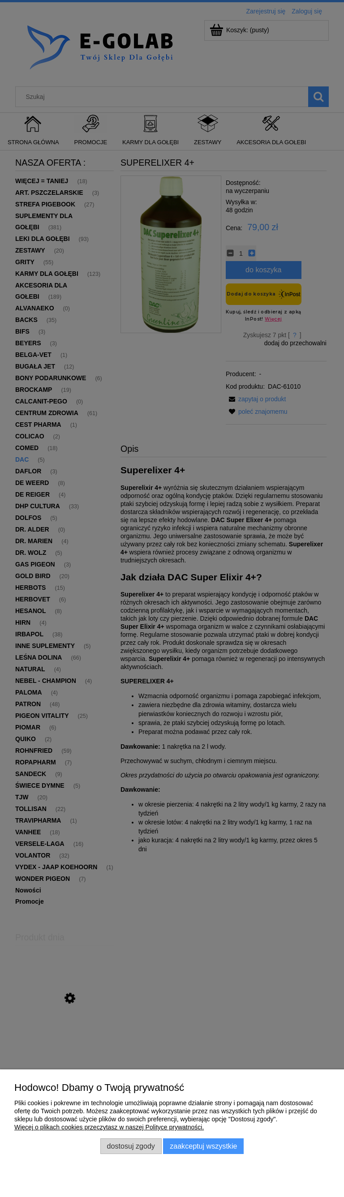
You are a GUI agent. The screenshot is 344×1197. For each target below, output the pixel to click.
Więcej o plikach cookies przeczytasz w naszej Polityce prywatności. (109, 1127)
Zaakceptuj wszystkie (203, 1146)
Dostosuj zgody (131, 1146)
